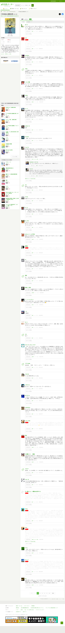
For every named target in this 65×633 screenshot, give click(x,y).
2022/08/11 (41, 388)
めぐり (26, 24)
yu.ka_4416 (27, 420)
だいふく (27, 559)
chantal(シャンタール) (34, 162)
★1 (37, 165)
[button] (32, 5)
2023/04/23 (41, 327)
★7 (32, 268)
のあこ (26, 68)
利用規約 (33, 605)
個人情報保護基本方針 (25, 607)
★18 (33, 239)
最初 (31, 593)
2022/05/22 (41, 428)
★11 (33, 304)
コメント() (36, 31)
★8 (32, 227)
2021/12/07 (41, 520)
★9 (32, 214)
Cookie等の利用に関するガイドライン (37, 607)
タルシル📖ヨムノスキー (30, 344)
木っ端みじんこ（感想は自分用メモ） (33, 491)
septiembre (27, 407)
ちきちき (27, 374)
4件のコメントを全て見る (30, 541)
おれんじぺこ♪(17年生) (30, 234)
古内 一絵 (7, 194)
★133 (33, 292)
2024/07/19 (41, 159)
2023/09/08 (42, 292)
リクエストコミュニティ (40, 609)
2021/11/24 (41, 539)
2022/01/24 (41, 484)
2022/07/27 (41, 400)
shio (26, 527)
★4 (32, 31)
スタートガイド (26, 605)
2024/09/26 (41, 140)
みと (26, 184)
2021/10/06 (41, 571)
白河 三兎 (7, 108)
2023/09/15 (41, 268)
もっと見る (15, 156)
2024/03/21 (41, 227)
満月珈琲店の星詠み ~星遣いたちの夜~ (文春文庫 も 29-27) (12, 199)
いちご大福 (27, 82)
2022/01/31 (41, 472)
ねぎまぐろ (27, 126)
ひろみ (26, 196)
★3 (32, 190)
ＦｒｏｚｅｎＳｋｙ (29, 299)
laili (26, 38)
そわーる (27, 479)
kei (25, 578)
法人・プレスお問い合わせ (29, 609)
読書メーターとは (19, 605)
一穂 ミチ (7, 163)
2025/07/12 (41, 88)
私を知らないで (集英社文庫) (11, 107)
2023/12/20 (41, 252)
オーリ (26, 108)
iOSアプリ (24, 611)
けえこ (26, 547)
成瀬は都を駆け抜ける (9, 168)
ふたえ (7, 137)
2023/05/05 (41, 315)
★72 (33, 159)
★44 (33, 539)
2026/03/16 (41, 31)
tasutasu (27, 55)
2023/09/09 (41, 280)
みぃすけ (27, 220)
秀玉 (26, 435)
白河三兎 (7, 145)
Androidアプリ (18, 611)
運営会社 (17, 607)
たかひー (27, 468)
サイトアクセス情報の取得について (52, 607)
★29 (33, 356)
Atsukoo (27, 136)
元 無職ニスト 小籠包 (30, 454)
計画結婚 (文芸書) (9, 143)
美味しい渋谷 (28, 287)
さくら (26, 207)
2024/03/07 (41, 239)
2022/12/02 (41, 367)
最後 (53, 593)
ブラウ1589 (27, 363)
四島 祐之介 (7, 206)
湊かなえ (7, 181)
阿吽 (26, 275)
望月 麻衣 (7, 200)
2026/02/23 (41, 48)
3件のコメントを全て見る (30, 178)
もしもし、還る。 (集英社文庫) (11, 119)
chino (26, 508)
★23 (33, 447)
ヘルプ (17, 609)
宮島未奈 (7, 169)
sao (26, 334)
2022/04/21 (41, 447)
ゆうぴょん (27, 395)
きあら (26, 95)
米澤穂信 (7, 175)
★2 (32, 75)
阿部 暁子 (7, 187)
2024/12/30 (41, 119)
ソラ (26, 311)
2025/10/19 (41, 75)
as (25, 259)
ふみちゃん (27, 384)
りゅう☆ (27, 147)
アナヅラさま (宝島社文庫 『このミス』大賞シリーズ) (12, 205)
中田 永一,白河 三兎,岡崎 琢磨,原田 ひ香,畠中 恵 (11, 11)
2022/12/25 (41, 356)
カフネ (7, 186)
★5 (32, 400)
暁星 (6, 180)
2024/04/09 (41, 200)
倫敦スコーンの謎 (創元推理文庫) (11, 174)
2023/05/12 (41, 304)
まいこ (26, 322)
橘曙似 (26, 246)
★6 (32, 48)
